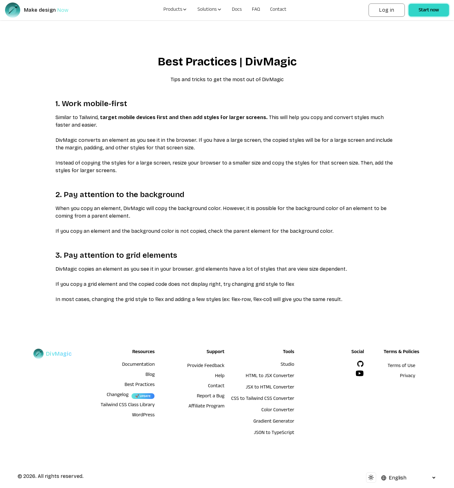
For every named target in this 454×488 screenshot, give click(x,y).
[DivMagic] (43, 10)
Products (175, 10)
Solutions (209, 10)
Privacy (408, 376)
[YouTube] (359, 373)
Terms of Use (401, 366)
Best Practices (140, 385)
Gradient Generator (273, 422)
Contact (278, 10)
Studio (287, 365)
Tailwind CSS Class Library (128, 405)
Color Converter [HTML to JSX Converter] (277, 410)
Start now (429, 11)
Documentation (138, 365)
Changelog (117, 395)
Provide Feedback (205, 366)
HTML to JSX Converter (270, 376)
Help (219, 376)
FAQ (256, 10)
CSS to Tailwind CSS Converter (262, 399)
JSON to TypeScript (274, 433)
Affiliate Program (206, 407)
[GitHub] (360, 364)
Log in (386, 10)
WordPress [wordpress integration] (143, 415)
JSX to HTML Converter (270, 388)
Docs (237, 10)
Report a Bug (210, 397)
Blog (149, 375)
